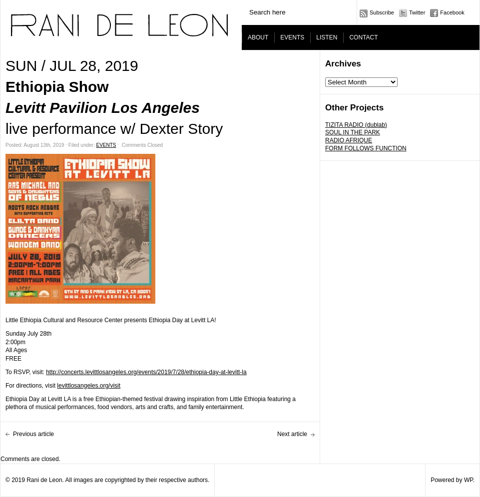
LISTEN (326, 37)
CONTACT (363, 37)
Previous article (33, 434)
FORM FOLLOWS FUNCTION (366, 148)
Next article (292, 434)
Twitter (417, 12)
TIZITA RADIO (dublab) (356, 124)
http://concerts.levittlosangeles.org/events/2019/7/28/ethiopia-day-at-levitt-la (146, 372)
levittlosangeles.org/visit (88, 385)
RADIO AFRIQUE (348, 140)
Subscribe (382, 12)
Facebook (452, 12)
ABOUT (258, 37)
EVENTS (292, 37)
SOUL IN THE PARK (352, 132)
